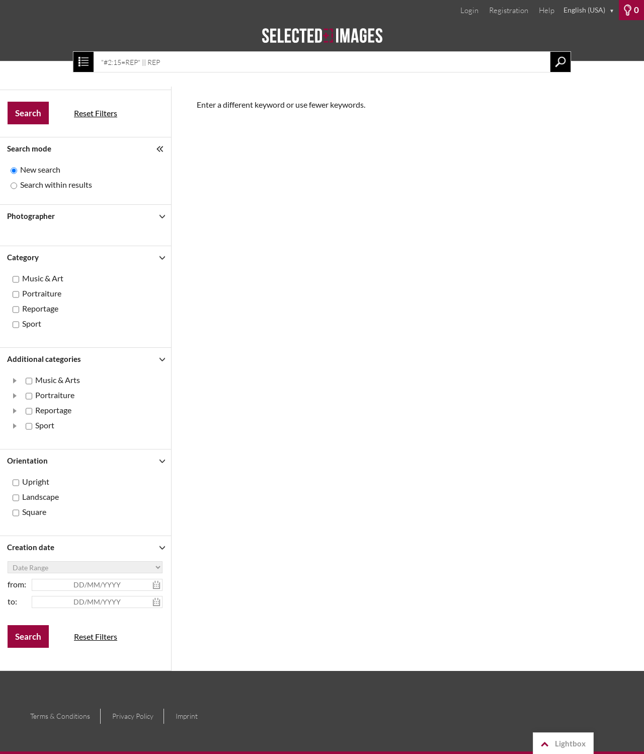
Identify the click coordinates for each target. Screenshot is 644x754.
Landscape (40, 496)
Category (23, 257)
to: (12, 601)
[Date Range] (85, 567)
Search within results (56, 184)
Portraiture (41, 293)
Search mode (29, 148)
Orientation (27, 460)
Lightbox (561, 743)
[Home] (322, 40)
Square (34, 511)
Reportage (40, 308)
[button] (15, 380)
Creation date (30, 547)
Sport (31, 323)
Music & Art (42, 278)
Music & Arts (57, 380)
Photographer (31, 215)
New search (40, 169)
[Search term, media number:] (322, 62)
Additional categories (44, 358)
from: (17, 584)
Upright (35, 481)
